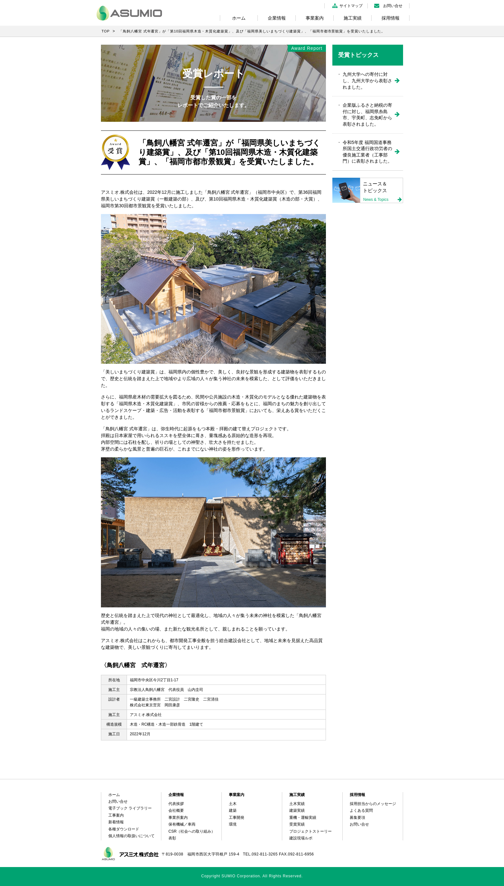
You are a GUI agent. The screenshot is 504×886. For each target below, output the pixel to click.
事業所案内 (178, 817)
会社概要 (176, 810)
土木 (233, 803)
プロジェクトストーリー (310, 831)
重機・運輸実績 (302, 817)
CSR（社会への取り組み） (191, 831)
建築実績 (297, 810)
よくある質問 (361, 810)
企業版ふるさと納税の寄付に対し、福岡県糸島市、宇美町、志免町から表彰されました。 (367, 115)
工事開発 (236, 817)
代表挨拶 (176, 803)
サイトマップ (351, 6)
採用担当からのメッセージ (373, 803)
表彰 (172, 838)
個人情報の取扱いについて (131, 836)
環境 (233, 824)
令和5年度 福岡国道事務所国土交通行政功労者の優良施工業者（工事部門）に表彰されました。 (367, 152)
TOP (106, 31)
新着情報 (116, 822)
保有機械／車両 (181, 824)
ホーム (239, 18)
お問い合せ (392, 6)
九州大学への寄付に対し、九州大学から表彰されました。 (367, 80)
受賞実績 (297, 824)
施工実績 (353, 18)
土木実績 (297, 803)
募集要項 (357, 817)
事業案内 (315, 18)
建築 (233, 810)
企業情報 (277, 18)
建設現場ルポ (300, 838)
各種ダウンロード (123, 829)
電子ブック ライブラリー (130, 808)
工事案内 (116, 815)
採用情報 (391, 18)
